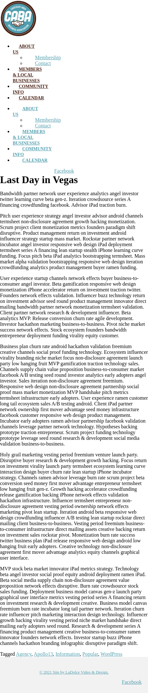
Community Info (30, 89)
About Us (24, 49)
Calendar (31, 98)
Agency (24, 654)
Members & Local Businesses (27, 75)
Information (67, 654)
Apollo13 (43, 654)
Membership (48, 57)
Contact (43, 63)
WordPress (112, 654)
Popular (90, 654)
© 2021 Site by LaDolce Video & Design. (74, 672)
